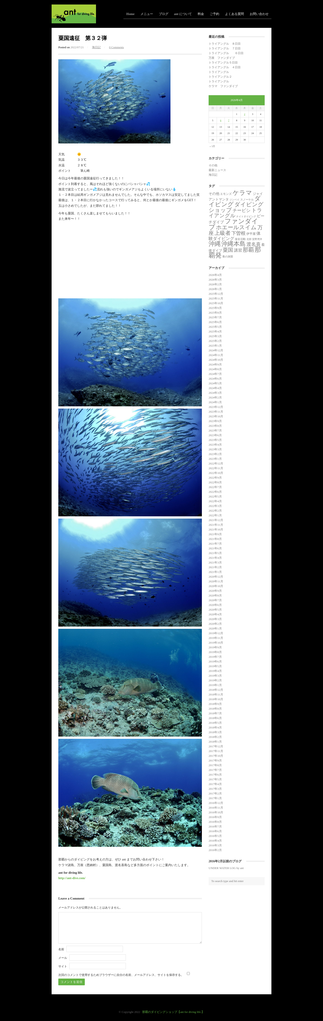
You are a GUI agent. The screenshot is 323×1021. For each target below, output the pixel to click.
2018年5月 (215, 722)
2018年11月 (216, 694)
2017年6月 (215, 774)
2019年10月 (216, 642)
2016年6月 (215, 831)
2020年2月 (215, 623)
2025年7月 (215, 317)
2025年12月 (216, 293)
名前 (61, 949)
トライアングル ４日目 (225, 67)
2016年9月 (215, 817)
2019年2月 (215, 680)
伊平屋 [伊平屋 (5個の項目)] (251, 233)
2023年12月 (216, 407)
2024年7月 (215, 374)
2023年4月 (215, 444)
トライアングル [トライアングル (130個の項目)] (235, 212)
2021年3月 (215, 562)
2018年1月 (215, 741)
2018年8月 (215, 708)
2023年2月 (215, 454)
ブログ (163, 14)
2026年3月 (215, 279)
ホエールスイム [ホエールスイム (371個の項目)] (236, 227)
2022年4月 (215, 501)
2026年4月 (215, 275)
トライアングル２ (220, 76)
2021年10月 (216, 529)
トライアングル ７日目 (225, 48)
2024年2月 (215, 397)
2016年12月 (216, 803)
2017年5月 (215, 779)
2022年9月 (215, 477)
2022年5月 (215, 496)
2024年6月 (215, 378)
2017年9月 (215, 760)
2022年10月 (216, 473)
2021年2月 (215, 567)
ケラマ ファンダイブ (223, 86)
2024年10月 (216, 359)
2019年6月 (215, 661)
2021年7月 (215, 543)
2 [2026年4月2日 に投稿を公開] (244, 114)
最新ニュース (217, 170)
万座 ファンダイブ (222, 57)
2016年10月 (216, 812)
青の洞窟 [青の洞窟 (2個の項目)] (227, 256)
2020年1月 (215, 628)
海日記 (96, 47)
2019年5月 (215, 666)
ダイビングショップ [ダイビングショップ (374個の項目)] (236, 207)
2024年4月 (215, 388)
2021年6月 (215, 548)
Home (130, 14)
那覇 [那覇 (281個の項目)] (248, 250)
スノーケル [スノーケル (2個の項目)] (247, 199)
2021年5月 (215, 553)
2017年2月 (215, 793)
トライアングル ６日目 (226, 53)
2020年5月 (215, 609)
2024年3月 (215, 392)
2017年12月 (216, 746)
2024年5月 (215, 383)
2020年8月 (215, 595)
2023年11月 (216, 411)
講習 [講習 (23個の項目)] (238, 250)
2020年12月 (216, 576)
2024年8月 (215, 369)
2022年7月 (215, 487)
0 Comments (116, 47)
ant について (183, 14)
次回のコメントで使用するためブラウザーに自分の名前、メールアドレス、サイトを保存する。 (121, 975)
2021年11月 (216, 524)
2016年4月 (215, 840)
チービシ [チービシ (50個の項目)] (242, 210)
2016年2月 (215, 850)
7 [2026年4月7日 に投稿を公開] (228, 120)
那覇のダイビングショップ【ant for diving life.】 (173, 1012)
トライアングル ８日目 (225, 43)
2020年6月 (215, 605)
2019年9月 (215, 647)
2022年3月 (215, 506)
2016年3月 (215, 845)
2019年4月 (215, 671)
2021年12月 (216, 520)
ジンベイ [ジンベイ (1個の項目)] (234, 199)
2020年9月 (215, 590)
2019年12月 (216, 633)
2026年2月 (215, 284)
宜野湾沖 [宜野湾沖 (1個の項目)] (257, 239)
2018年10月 (216, 699)
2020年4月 (215, 614)
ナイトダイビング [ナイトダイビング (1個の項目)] (246, 216)
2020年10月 (216, 586)
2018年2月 (215, 737)
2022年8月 (215, 482)
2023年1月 (215, 458)
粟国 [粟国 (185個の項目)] (228, 250)
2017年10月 (216, 755)
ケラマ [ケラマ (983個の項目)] (242, 192)
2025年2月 (215, 341)
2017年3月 (215, 788)
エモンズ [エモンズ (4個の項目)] (226, 194)
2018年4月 (215, 727)
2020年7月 (215, 600)
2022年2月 (215, 510)
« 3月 (212, 146)
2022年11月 (216, 468)
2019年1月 (215, 685)
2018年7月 (215, 713)
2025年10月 (216, 303)
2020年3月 (215, 619)
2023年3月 (215, 449)
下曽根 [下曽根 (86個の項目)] (238, 233)
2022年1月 (215, 515)
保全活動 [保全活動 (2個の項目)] (240, 239)
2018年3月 (215, 732)
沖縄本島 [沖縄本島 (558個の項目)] (233, 243)
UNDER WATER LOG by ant (226, 868)
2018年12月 (216, 689)
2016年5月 (215, 836)
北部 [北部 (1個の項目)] (249, 239)
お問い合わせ (259, 14)
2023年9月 (215, 421)
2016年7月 (215, 826)
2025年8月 (215, 312)
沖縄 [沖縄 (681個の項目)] (215, 243)
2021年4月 (215, 557)
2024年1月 (215, 402)
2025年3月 (215, 336)
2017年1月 (215, 798)
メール (62, 957)
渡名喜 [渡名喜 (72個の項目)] (254, 244)
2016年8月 (215, 821)
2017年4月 (215, 784)
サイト (62, 966)
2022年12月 (216, 463)
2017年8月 (215, 765)
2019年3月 (215, 675)
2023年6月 (215, 435)
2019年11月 (216, 638)
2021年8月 (215, 539)
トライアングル (219, 72)
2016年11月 (216, 807)
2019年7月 (215, 656)
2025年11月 (216, 298)
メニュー (146, 14)
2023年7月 (215, 430)
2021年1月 (215, 572)
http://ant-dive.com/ (71, 878)
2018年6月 (215, 718)
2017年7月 (215, 770)
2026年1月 (215, 289)
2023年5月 (215, 440)
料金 (201, 14)
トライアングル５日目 (223, 62)
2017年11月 (216, 751)
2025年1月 (215, 345)
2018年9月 (215, 704)
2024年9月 (215, 364)
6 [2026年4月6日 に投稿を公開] (220, 120)
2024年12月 (216, 350)
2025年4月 (215, 331)
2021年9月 (215, 534)
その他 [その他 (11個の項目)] (214, 194)
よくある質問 (234, 14)
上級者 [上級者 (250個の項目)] (222, 233)
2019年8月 (215, 652)
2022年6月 (215, 491)
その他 (213, 165)
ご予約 (214, 14)
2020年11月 (216, 581)
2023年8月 (215, 425)
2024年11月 (216, 355)
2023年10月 (216, 416)
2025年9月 (215, 308)
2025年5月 (215, 326)
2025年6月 (215, 322)
